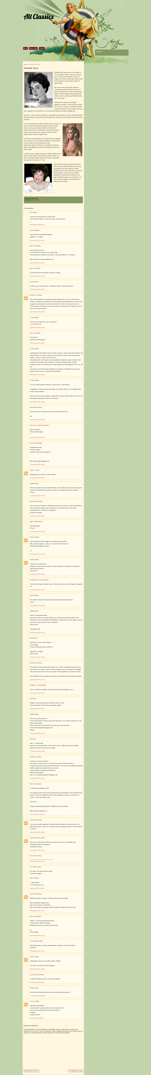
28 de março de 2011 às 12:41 (37, 850)
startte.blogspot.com (36, 324)
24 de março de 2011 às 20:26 (37, 327)
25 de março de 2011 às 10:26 (37, 574)
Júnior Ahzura (34, 784)
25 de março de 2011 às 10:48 (37, 605)
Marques (32, 988)
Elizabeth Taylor (31, 68)
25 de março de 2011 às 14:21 (37, 693)
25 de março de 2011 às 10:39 (37, 589)
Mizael (32, 212)
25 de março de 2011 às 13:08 (37, 657)
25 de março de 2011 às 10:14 (37, 531)
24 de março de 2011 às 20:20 (37, 311)
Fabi (31, 739)
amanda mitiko (34, 820)
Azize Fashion (34, 894)
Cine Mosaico (34, 856)
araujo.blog (33, 230)
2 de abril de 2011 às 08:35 (36, 1018)
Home (25, 48)
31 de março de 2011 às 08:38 (37, 995)
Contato (41, 48)
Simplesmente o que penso (37, 580)
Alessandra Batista (35, 974)
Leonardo (32, 349)
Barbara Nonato (34, 501)
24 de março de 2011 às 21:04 (37, 401)
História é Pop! (34, 295)
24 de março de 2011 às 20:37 (37, 343)
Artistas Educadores (35, 838)
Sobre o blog (33, 48)
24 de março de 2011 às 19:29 (37, 276)
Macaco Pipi (33, 333)
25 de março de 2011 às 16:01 (37, 708)
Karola (32, 638)
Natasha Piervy (34, 663)
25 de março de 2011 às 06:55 (37, 437)
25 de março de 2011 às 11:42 (37, 632)
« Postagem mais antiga (75, 1071)
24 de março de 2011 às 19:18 (37, 240)
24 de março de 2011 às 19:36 (37, 289)
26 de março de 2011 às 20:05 (37, 832)
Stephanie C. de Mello (36, 685)
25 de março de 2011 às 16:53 (37, 733)
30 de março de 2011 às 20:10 (37, 969)
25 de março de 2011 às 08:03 (37, 464)
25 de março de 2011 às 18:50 (37, 751)
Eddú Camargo (34, 521)
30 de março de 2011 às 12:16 (37, 951)
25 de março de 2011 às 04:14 (37, 419)
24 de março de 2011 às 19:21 (37, 262)
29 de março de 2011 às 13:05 (37, 910)
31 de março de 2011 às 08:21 (37, 982)
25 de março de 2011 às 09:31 (37, 516)
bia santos (32, 380)
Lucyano (32, 281)
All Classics (38, 16)
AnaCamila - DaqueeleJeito (38, 425)
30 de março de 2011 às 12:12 (37, 935)
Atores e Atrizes (35, 199)
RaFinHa (32, 595)
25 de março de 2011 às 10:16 (37, 554)
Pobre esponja (34, 916)
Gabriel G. (33, 470)
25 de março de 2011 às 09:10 (37, 477)
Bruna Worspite (34, 443)
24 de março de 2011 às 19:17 (37, 224)
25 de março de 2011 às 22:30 (37, 814)
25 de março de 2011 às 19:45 (37, 778)
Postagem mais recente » (31, 1071)
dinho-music (33, 268)
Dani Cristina (33, 246)
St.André (32, 317)
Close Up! (33, 1001)
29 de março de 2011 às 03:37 (37, 861)
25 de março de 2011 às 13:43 (37, 679)
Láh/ (31, 698)
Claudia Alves (34, 757)
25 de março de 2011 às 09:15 (37, 495)
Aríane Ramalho (34, 941)
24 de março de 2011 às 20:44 (37, 374)
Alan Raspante (34, 407)
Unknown (32, 537)
